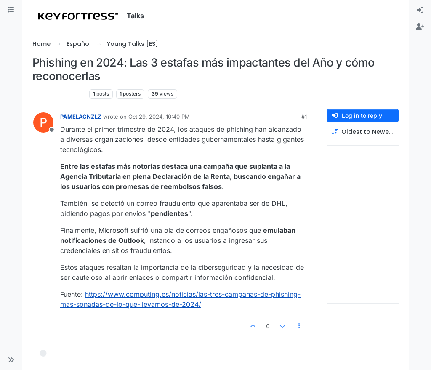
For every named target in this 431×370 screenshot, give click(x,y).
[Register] (420, 27)
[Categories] (11, 10)
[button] (11, 360)
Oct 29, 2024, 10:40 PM (159, 116)
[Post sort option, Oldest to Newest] (363, 131)
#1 (304, 116)
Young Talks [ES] (59, 94)
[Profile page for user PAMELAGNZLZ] (43, 122)
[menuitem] (420, 10)
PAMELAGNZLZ (80, 116)
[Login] (420, 10)
